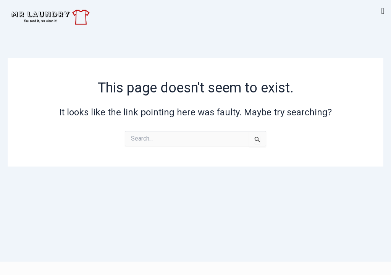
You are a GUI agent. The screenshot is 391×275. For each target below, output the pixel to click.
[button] (382, 11)
